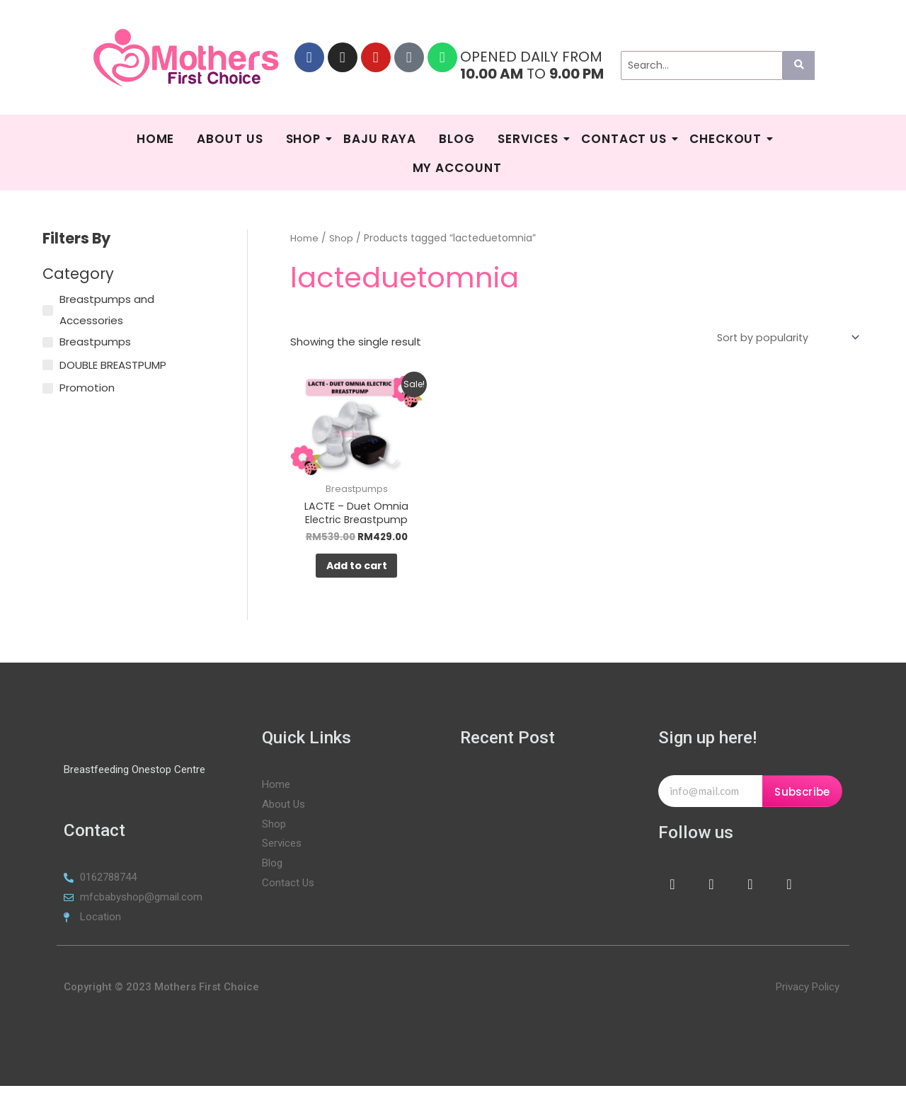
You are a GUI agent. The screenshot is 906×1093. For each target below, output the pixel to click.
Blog (457, 138)
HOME (156, 138)
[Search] (702, 65)
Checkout (727, 138)
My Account (457, 167)
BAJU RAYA (379, 138)
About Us (230, 138)
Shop (305, 138)
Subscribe (802, 798)
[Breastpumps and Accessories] (47, 310)
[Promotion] (47, 388)
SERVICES (530, 138)
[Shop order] (783, 338)
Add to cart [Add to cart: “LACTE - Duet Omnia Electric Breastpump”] (356, 570)
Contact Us (625, 138)
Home (304, 238)
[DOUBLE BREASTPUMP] (47, 365)
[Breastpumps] (47, 342)
